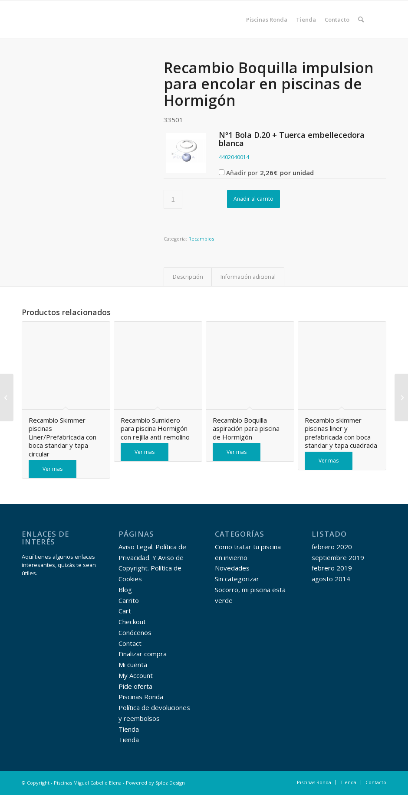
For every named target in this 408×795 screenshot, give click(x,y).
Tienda (128, 729)
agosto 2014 (331, 578)
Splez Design (170, 782)
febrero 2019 (332, 568)
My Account (135, 675)
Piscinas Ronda (140, 696)
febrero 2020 (332, 546)
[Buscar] (361, 19)
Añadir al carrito (253, 198)
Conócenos (134, 632)
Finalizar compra (142, 653)
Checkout (132, 621)
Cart (124, 610)
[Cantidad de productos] (173, 199)
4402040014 (234, 157)
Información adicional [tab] (248, 276)
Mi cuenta (132, 664)
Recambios (201, 238)
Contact (129, 643)
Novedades (232, 568)
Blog (125, 589)
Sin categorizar (237, 578)
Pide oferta (135, 686)
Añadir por (266, 173)
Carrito (128, 600)
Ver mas (53, 468)
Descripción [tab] (188, 276)
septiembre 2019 (338, 557)
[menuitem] (267, 19)
